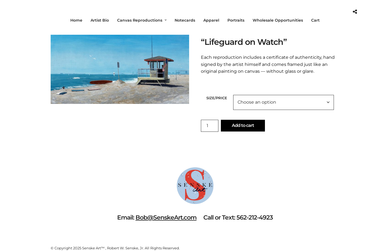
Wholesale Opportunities (278, 20)
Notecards (185, 20)
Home (76, 20)
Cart (315, 20)
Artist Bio (100, 20)
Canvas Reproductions (139, 20)
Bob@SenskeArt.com (166, 217)
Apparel (211, 20)
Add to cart (243, 125)
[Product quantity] (209, 126)
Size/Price (216, 98)
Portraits (235, 20)
